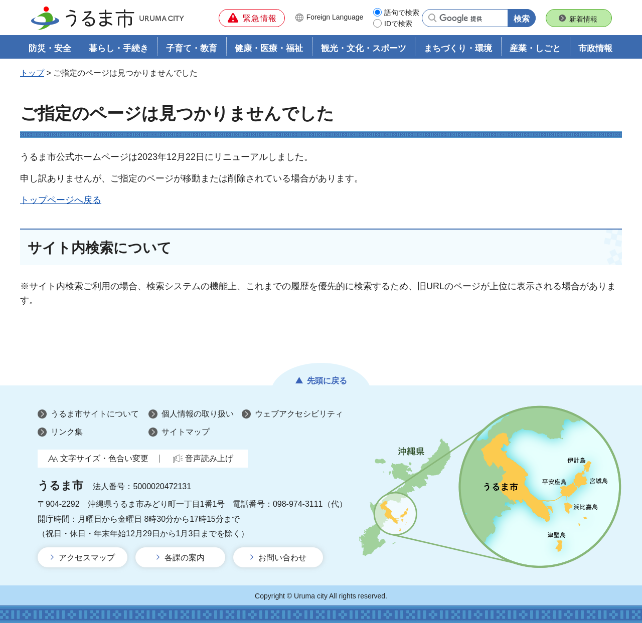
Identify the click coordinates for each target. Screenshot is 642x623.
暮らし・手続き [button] (118, 48)
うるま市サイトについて (95, 414)
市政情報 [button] (595, 48)
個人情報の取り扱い (198, 414)
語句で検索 (401, 13)
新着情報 (583, 19)
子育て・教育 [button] (191, 48)
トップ (32, 73)
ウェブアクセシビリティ (299, 414)
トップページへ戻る (60, 200)
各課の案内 (185, 557)
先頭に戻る (327, 380)
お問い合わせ (282, 557)
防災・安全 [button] (50, 48)
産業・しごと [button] (535, 48)
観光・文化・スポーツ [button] (363, 48)
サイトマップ (186, 432)
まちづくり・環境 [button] (458, 48)
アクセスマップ (87, 557)
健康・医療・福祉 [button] (269, 48)
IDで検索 (398, 24)
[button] (252, 18)
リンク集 (67, 432)
